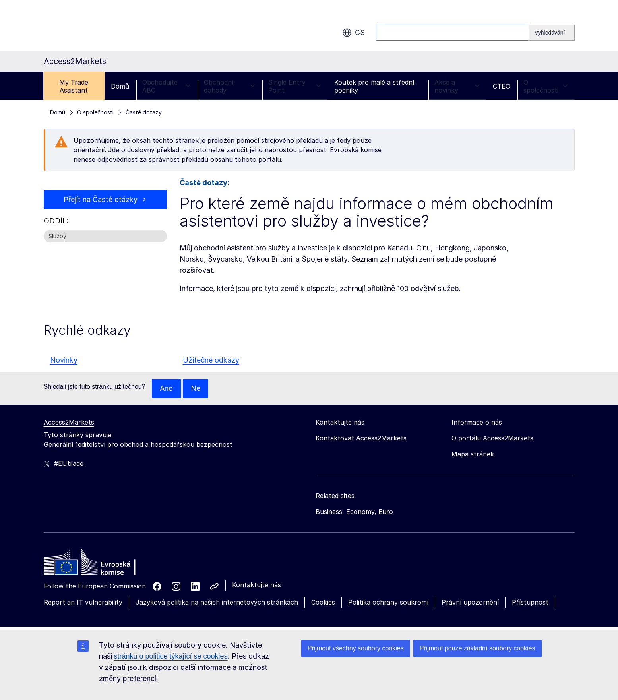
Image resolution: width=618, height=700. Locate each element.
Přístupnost (530, 602)
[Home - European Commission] (101, 564)
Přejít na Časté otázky (101, 199)
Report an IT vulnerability (83, 602)
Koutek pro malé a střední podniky (374, 86)
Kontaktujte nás (256, 585)
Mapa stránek (472, 454)
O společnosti (545, 86)
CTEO (501, 86)
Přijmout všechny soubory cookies (356, 648)
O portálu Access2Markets (492, 438)
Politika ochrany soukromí (388, 602)
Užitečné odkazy (211, 360)
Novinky (63, 360)
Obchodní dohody (230, 86)
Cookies (323, 602)
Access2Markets (69, 422)
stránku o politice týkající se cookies (171, 656)
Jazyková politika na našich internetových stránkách (217, 602)
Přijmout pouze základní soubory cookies (477, 648)
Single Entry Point (294, 86)
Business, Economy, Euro (354, 512)
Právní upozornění (470, 602)
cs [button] (353, 32)
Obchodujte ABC (166, 86)
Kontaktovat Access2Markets (361, 438)
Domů (120, 86)
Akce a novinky (457, 86)
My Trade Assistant (73, 86)
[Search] (552, 33)
